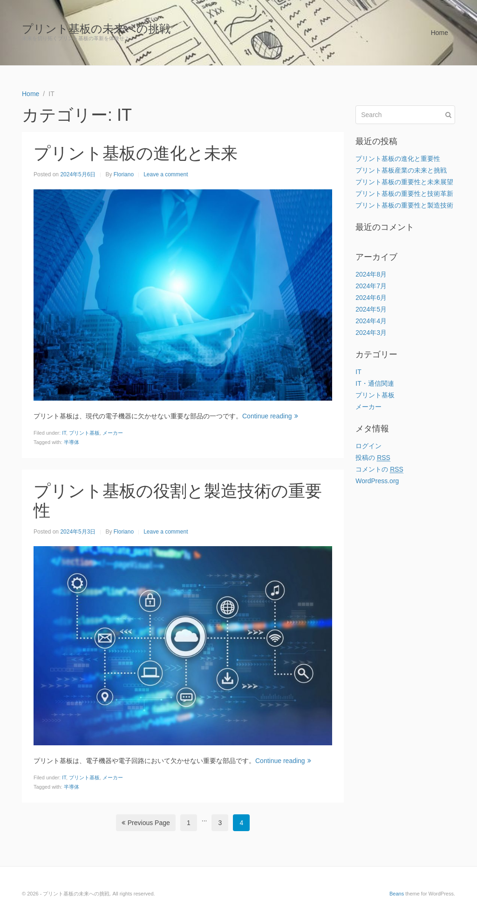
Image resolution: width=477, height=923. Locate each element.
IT (64, 433)
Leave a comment (165, 174)
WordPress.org (377, 481)
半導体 (71, 442)
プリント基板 (84, 433)
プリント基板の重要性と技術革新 (404, 193)
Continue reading (270, 416)
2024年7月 (371, 286)
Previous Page (146, 822)
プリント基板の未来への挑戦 (96, 28)
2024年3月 (371, 332)
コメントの (379, 469)
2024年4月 (371, 321)
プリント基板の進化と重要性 (397, 158)
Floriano (124, 174)
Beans (396, 893)
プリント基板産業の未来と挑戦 (401, 170)
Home (439, 32)
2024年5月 (371, 309)
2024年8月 (371, 274)
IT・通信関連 (374, 383)
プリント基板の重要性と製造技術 (404, 205)
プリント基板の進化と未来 (136, 153)
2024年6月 (371, 297)
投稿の (372, 458)
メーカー (112, 433)
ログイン (368, 446)
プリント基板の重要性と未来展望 (404, 182)
